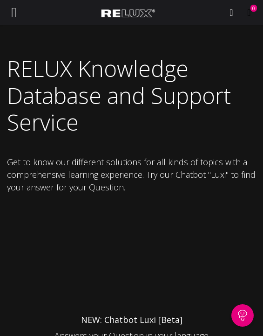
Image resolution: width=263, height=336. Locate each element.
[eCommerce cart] (249, 13)
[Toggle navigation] (14, 13)
